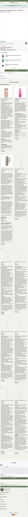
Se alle (14, 67)
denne (19, 449)
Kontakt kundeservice (14, 486)
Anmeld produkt (14, 478)
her (15, 210)
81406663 (6, 489)
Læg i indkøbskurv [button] (16, 70)
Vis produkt (3, 151)
